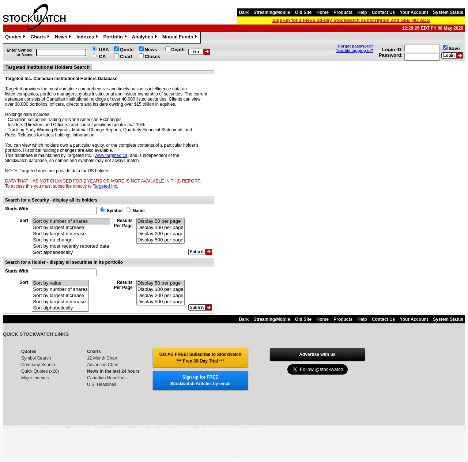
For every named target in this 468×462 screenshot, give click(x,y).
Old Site (303, 12)
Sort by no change (71, 240)
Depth (178, 49)
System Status (448, 12)
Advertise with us (317, 354)
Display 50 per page (160, 221)
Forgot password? (355, 46)
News (64, 38)
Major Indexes (35, 377)
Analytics (145, 38)
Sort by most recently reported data (71, 246)
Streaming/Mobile (271, 12)
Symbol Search (36, 358)
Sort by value (60, 283)
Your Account (414, 12)
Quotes (16, 38)
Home (323, 12)
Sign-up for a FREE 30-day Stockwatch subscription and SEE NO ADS (351, 20)
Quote (127, 49)
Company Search (38, 364)
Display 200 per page (160, 234)
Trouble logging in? (354, 50)
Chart (126, 56)
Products (342, 12)
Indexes (87, 38)
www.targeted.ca (111, 155)
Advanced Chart (102, 364)
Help (362, 12)
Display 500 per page (160, 240)
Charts (41, 38)
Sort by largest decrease (71, 234)
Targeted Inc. (105, 186)
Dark (244, 12)
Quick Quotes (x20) (40, 371)
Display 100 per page (160, 228)
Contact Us (383, 12)
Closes (153, 56)
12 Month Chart (102, 358)
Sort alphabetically (71, 252)
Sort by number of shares (71, 221)
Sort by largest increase (71, 228)
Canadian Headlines (107, 377)
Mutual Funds (180, 38)
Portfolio (115, 38)
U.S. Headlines (101, 384)
